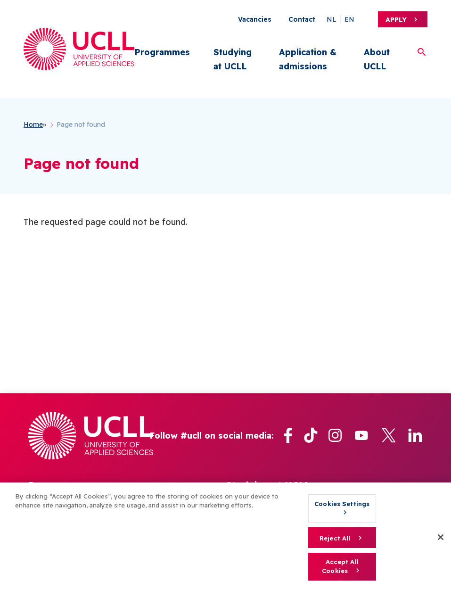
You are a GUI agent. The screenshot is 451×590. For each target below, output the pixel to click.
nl (331, 19)
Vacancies (254, 19)
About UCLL (377, 59)
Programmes (162, 52)
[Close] (440, 537)
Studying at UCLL (232, 59)
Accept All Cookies (340, 566)
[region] (225, 536)
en (349, 19)
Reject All (335, 538)
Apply (396, 20)
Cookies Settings (341, 503)
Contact (301, 19)
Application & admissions (307, 59)
